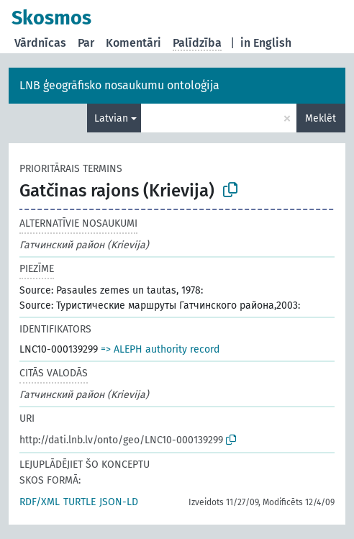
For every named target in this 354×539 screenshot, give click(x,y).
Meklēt (320, 118)
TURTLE (79, 502)
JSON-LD (118, 502)
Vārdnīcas (40, 43)
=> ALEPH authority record (160, 349)
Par (86, 43)
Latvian (111, 118)
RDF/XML (39, 502)
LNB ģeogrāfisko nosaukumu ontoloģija (119, 85)
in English (265, 43)
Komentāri (133, 43)
